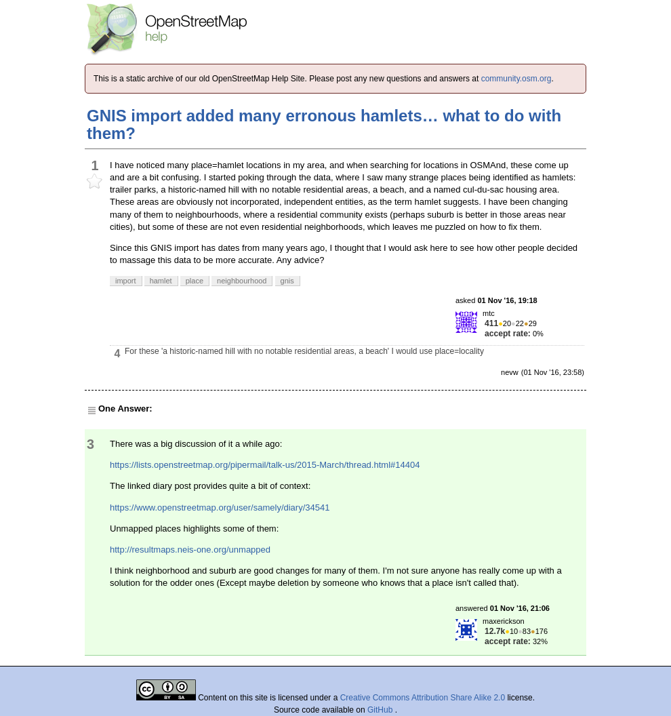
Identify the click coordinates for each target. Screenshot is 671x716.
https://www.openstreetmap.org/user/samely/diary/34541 (219, 507)
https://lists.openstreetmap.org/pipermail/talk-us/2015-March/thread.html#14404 (265, 465)
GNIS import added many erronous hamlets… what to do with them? (324, 124)
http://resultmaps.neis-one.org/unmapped (190, 549)
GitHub (381, 710)
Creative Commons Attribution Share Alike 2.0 (422, 697)
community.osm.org (516, 78)
